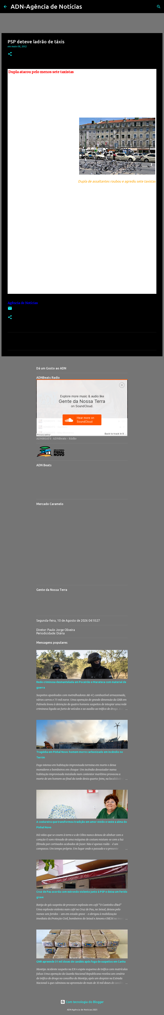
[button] (10, 54)
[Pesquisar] (87, 6)
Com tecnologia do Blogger (82, 1002)
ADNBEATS (43, 438)
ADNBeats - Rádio (64, 438)
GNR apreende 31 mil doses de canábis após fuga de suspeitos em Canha (81, 961)
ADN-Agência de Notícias (46, 6)
